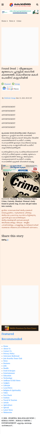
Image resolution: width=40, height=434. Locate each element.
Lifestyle (6, 386)
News (11, 21)
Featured (8, 334)
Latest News (8, 410)
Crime (19, 21)
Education (7, 376)
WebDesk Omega (10, 98)
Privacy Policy (8, 354)
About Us (7, 349)
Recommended (12, 339)
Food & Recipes (9, 371)
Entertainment (9, 373)
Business (6, 364)
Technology (7, 378)
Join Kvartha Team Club (12, 359)
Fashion (6, 398)
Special (6, 408)
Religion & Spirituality (12, 391)
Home (4, 21)
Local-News (7, 388)
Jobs (5, 366)
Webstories (7, 413)
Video (5, 393)
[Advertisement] (19, 46)
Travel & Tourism (10, 400)
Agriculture (7, 405)
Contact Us (7, 351)
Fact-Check (7, 395)
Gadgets (6, 383)
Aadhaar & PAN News (11, 381)
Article (6, 403)
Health (6, 368)
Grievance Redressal (11, 356)
